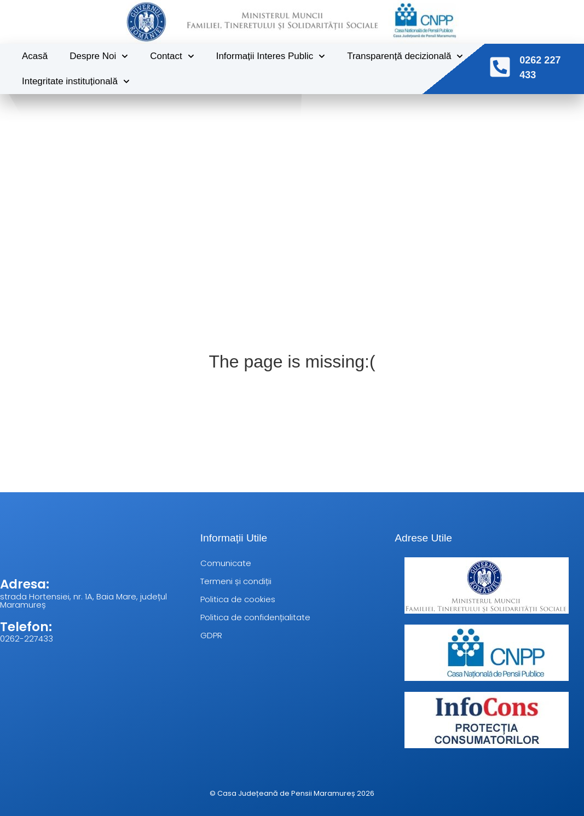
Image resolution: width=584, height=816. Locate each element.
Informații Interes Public (271, 55)
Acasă (35, 55)
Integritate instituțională (76, 80)
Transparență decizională (405, 55)
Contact (172, 55)
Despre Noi (99, 55)
